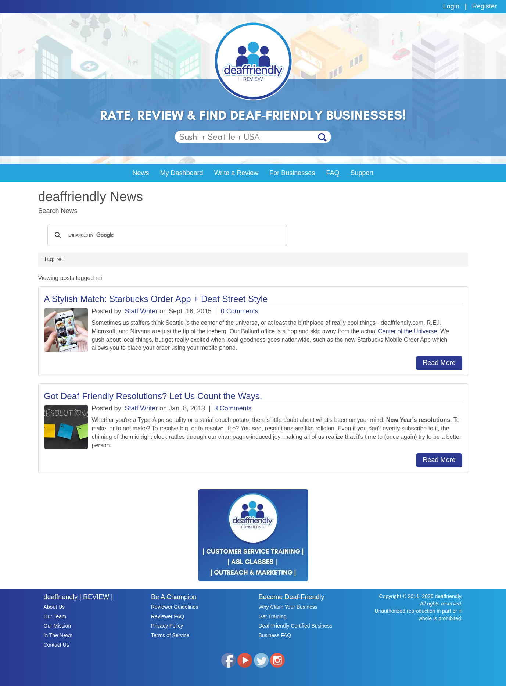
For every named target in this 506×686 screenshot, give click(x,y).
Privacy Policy (167, 626)
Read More (439, 362)
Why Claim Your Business (288, 607)
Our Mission (57, 626)
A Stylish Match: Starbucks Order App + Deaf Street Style (156, 299)
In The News (58, 635)
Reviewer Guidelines (174, 607)
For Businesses (292, 173)
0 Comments (239, 311)
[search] (166, 235)
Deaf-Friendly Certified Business (296, 626)
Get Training (273, 616)
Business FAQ (275, 635)
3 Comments (233, 408)
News (141, 173)
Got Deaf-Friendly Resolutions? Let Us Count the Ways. (153, 396)
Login (451, 6)
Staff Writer (141, 311)
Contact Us (56, 645)
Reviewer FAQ (167, 616)
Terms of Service (170, 635)
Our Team (55, 616)
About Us (54, 607)
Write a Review (236, 173)
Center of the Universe (407, 331)
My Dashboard (181, 173)
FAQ (332, 173)
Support (361, 173)
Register (484, 6)
